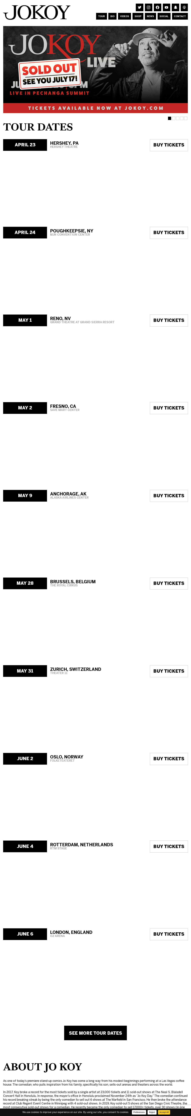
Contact (180, 16)
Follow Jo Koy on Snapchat (175, 7)
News (150, 16)
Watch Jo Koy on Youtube (166, 7)
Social (164, 16)
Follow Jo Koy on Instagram (148, 7)
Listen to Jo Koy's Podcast (184, 7)
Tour (101, 16)
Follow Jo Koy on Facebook (157, 7)
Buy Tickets (168, 145)
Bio (112, 16)
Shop (138, 16)
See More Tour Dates (95, 1033)
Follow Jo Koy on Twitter (139, 7)
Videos (124, 16)
